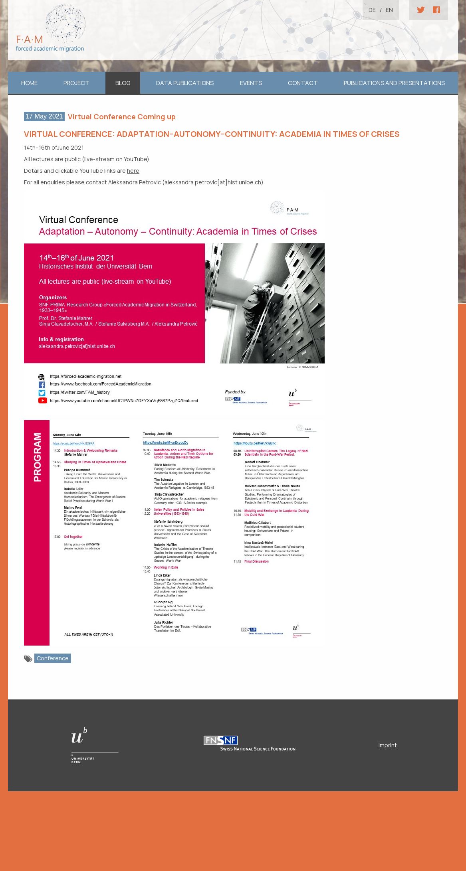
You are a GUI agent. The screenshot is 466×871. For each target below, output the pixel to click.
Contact (303, 83)
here (133, 170)
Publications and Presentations (394, 83)
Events (251, 83)
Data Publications (185, 83)
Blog (122, 83)
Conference (53, 658)
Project (76, 83)
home (29, 83)
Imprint (388, 745)
